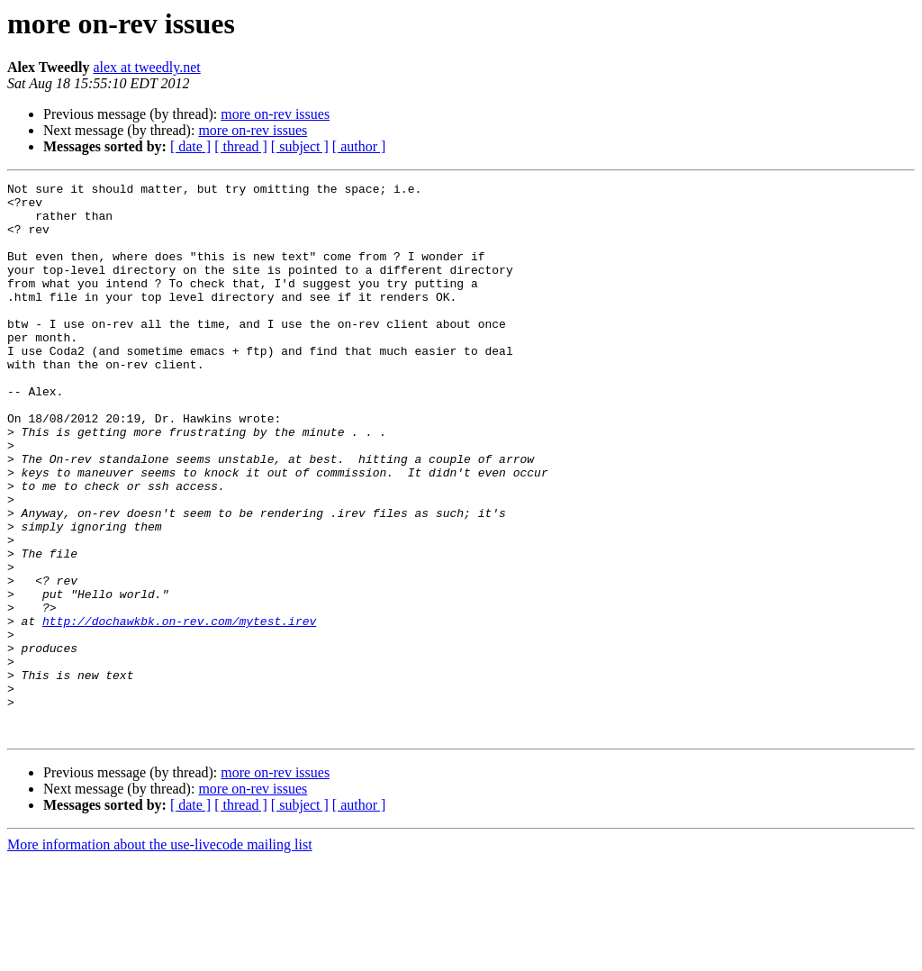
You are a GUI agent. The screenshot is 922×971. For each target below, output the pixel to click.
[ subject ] (300, 146)
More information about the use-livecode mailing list (159, 955)
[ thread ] (240, 146)
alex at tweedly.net (146, 67)
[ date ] (190, 146)
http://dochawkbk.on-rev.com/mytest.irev (179, 710)
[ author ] (359, 146)
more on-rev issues (275, 114)
